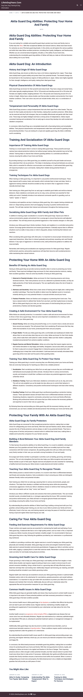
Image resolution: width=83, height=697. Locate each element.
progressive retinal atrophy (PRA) (36, 614)
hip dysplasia (44, 602)
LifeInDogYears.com (11, 2)
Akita (41, 29)
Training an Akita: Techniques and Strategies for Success (63, 679)
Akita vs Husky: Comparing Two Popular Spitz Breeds (19, 678)
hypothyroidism (36, 628)
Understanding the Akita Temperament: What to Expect (40, 679)
